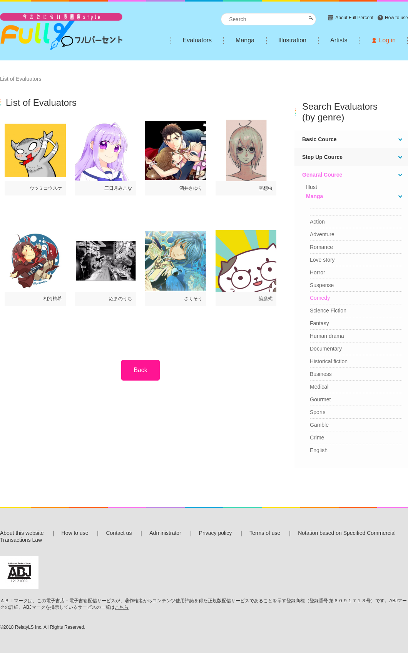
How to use (75, 533)
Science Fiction (328, 310)
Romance (321, 247)
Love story (322, 260)
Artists (338, 40)
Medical (319, 387)
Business (321, 374)
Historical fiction (329, 361)
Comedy (320, 298)
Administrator (165, 533)
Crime (317, 437)
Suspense (322, 285)
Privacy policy (215, 533)
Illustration (292, 40)
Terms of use (264, 533)
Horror (317, 272)
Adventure (322, 234)
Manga (245, 40)
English (319, 450)
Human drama (327, 336)
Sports (317, 412)
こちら (122, 607)
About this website (22, 533)
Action (317, 222)
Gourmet (320, 399)
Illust (311, 187)
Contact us (119, 533)
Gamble (319, 425)
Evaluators (197, 40)
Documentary (326, 349)
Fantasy (319, 323)
